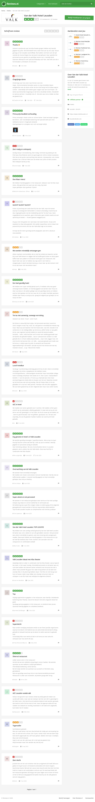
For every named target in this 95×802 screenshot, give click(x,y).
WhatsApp (84, 124)
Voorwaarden (89, 798)
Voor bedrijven (52, 4)
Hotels (9, 11)
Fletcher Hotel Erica (82, 61)
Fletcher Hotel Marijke (83, 41)
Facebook (71, 124)
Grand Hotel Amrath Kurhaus (85, 35)
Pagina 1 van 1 (31, 789)
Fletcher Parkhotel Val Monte (85, 48)
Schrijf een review (11, 31)
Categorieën (41, 4)
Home (3, 11)
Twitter (77, 124)
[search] (77, 4)
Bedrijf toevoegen (64, 798)
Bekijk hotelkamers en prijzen (79, 18)
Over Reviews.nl (78, 798)
